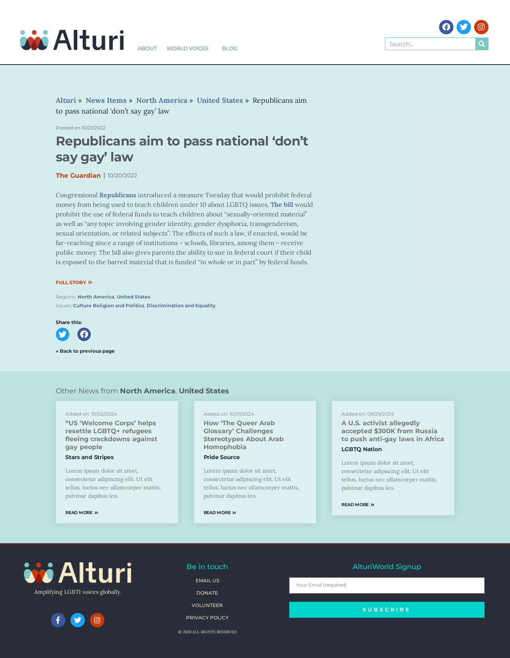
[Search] (481, 44)
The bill (282, 204)
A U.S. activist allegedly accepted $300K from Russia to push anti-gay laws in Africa (392, 431)
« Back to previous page (85, 351)
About (147, 48)
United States (133, 297)
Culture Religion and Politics (108, 305)
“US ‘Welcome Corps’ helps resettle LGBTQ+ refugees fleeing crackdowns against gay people (111, 435)
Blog (229, 48)
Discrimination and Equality (181, 305)
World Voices (190, 48)
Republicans (117, 195)
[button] (62, 334)
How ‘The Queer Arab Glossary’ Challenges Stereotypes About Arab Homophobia (244, 435)
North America (96, 297)
